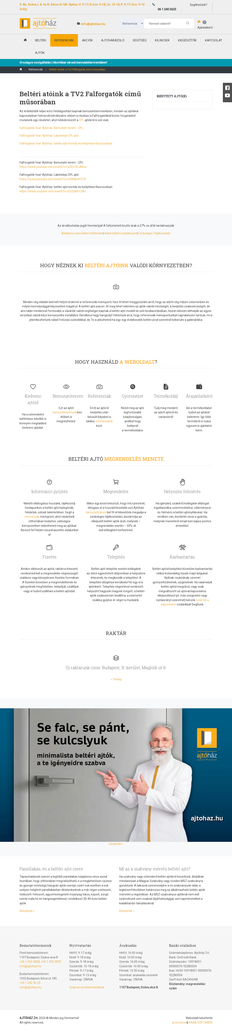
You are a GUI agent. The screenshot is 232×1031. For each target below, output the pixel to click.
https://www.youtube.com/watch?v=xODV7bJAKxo (53, 166)
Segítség (140, 40)
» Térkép (116, 679)
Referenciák (64, 40)
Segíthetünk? (198, 4)
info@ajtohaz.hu (93, 24)
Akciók (87, 40)
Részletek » (27, 911)
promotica (179, 1022)
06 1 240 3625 (167, 9)
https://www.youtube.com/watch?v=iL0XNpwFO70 (53, 179)
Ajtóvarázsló (112, 40)
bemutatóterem (96, 512)
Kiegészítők (187, 40)
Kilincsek (162, 40)
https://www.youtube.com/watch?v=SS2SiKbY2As (53, 191)
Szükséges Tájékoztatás (154, 233)
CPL (81, 120)
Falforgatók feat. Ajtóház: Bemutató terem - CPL (51, 128)
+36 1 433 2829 (51, 961)
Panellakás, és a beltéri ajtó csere (51, 868)
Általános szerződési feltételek (81, 233)
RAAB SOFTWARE (201, 1022)
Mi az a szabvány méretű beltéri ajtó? (154, 868)
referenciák (31, 516)
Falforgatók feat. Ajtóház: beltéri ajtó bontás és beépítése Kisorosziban (66, 143)
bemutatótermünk (65, 412)
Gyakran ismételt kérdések (86, 987)
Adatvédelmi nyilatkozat (120, 233)
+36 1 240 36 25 (30, 982)
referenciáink (104, 421)
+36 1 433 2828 (30, 961)
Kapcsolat (213, 40)
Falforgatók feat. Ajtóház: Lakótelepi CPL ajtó (49, 135)
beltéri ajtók (40, 46)
